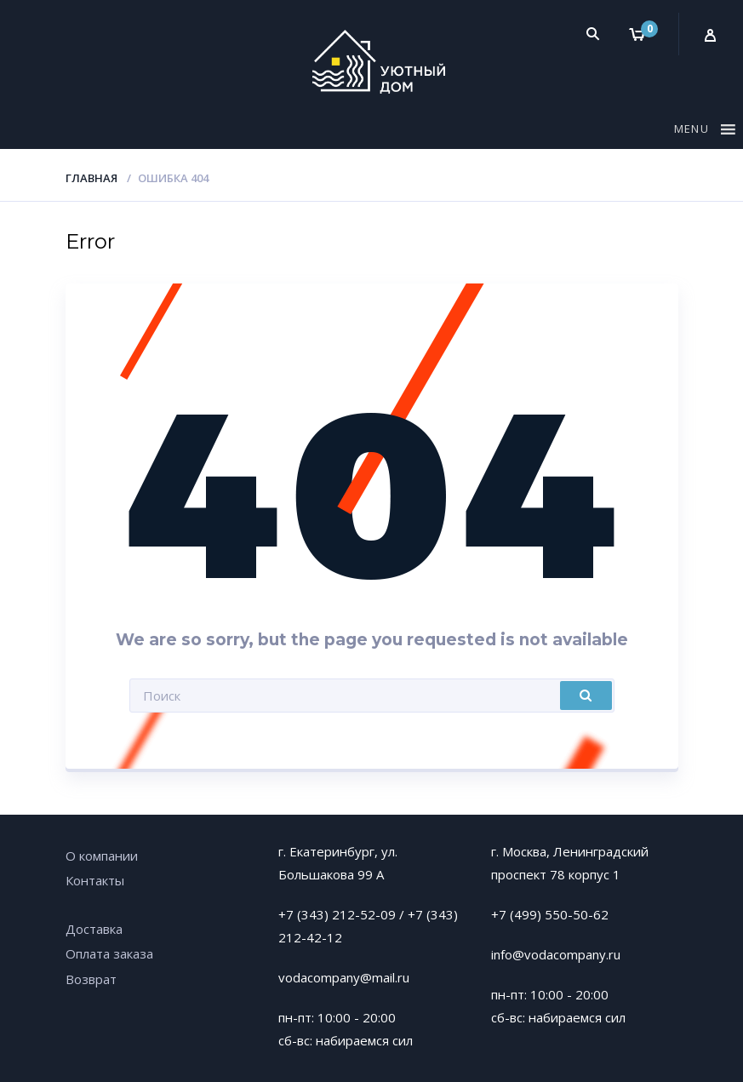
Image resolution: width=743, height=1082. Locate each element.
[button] (693, 132)
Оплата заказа (109, 953)
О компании (102, 855)
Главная (91, 178)
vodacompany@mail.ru (343, 977)
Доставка (94, 928)
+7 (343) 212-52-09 (337, 914)
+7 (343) (433, 914)
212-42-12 (310, 937)
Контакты (95, 880)
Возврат (91, 979)
